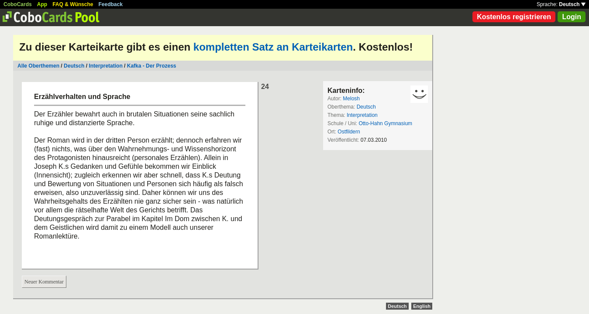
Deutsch (572, 4)
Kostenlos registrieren (514, 16)
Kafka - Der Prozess (151, 66)
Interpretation (105, 66)
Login (571, 16)
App (42, 4)
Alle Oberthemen (38, 66)
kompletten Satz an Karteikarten (273, 47)
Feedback (111, 4)
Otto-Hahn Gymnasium (385, 123)
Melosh (351, 99)
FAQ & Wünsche (72, 4)
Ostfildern (349, 132)
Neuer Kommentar (44, 282)
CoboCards (17, 4)
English (422, 306)
